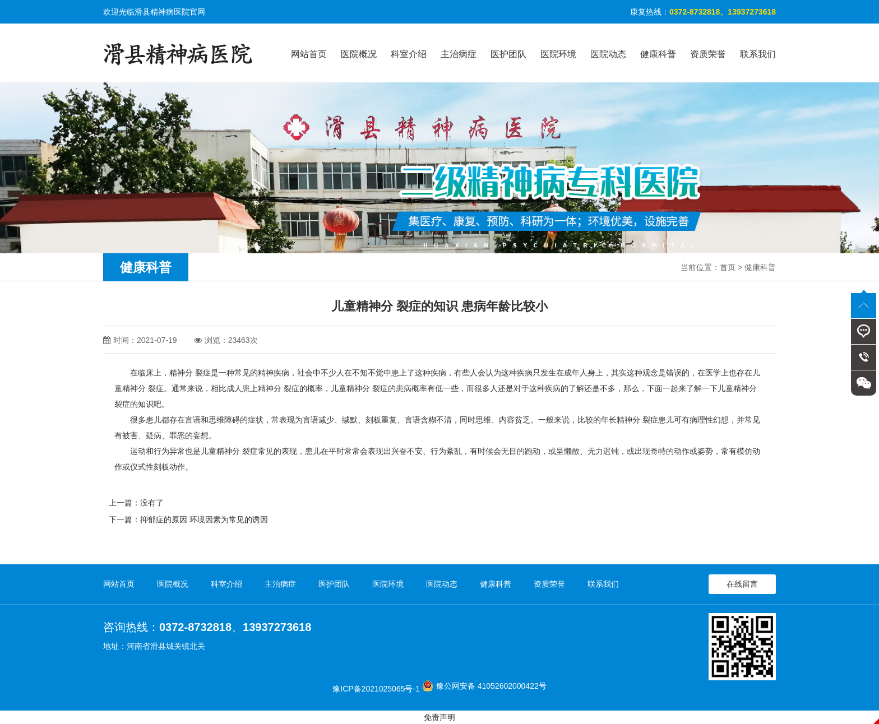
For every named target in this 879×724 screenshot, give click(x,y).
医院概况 (359, 54)
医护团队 (508, 54)
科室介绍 (409, 54)
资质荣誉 (708, 54)
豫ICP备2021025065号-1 (376, 688)
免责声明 (439, 717)
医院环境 (558, 54)
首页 (727, 267)
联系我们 (758, 54)
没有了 (152, 502)
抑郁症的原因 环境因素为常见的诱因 (204, 519)
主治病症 (458, 54)
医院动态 (608, 54)
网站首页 (309, 54)
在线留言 (742, 583)
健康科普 (658, 54)
